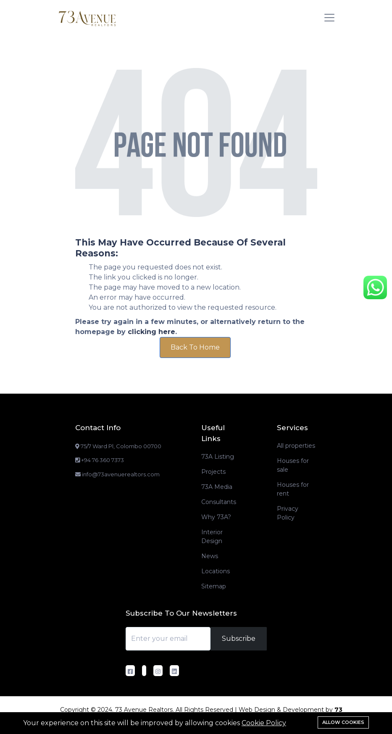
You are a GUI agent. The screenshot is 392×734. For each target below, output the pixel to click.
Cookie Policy (264, 723)
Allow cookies (343, 722)
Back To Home (195, 347)
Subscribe (238, 639)
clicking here (151, 332)
